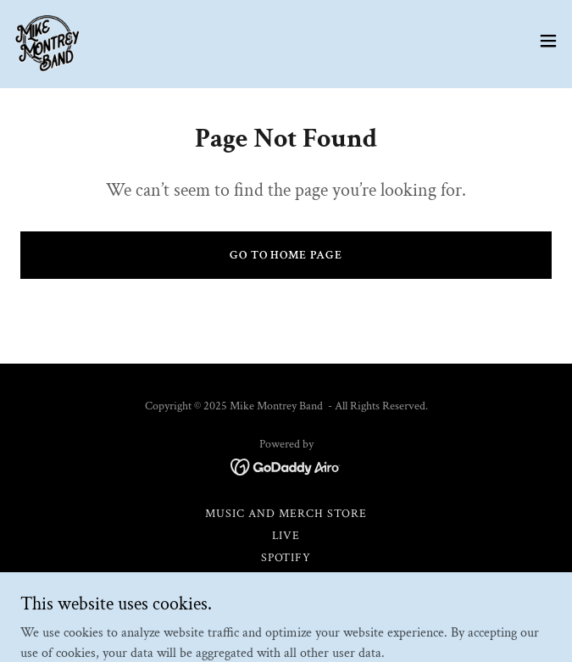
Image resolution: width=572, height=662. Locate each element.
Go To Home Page (286, 255)
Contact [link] (286, 623)
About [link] (286, 601)
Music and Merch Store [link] (286, 513)
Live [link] (286, 535)
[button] (548, 41)
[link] (47, 41)
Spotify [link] (286, 557)
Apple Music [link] (286, 579)
